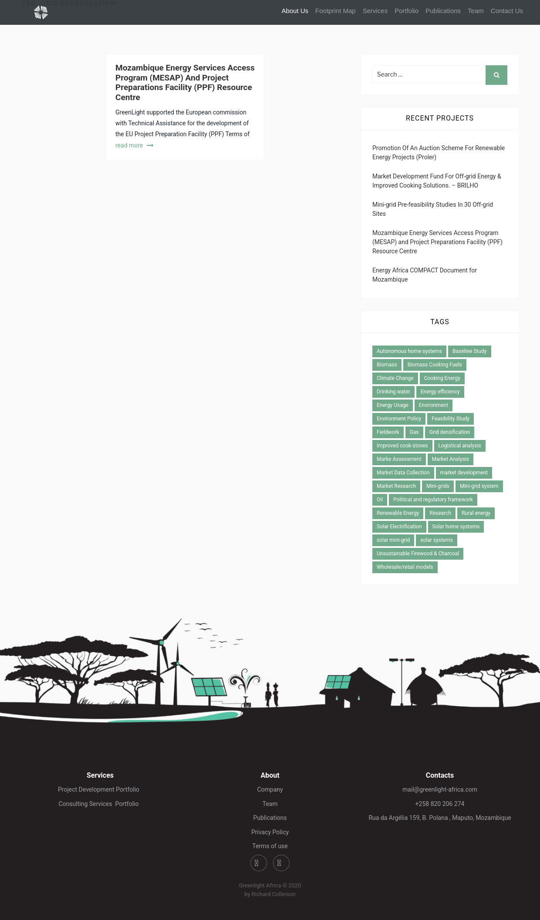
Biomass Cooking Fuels (435, 365)
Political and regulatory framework (433, 500)
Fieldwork (388, 432)
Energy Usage (392, 405)
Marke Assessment (399, 459)
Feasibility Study (450, 419)
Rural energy (476, 513)
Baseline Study (469, 351)
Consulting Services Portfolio (100, 803)
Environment (433, 405)
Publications (443, 10)
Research (440, 513)
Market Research (396, 486)
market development (464, 473)
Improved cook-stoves (402, 446)
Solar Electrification (399, 527)
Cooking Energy (442, 378)
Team (476, 10)
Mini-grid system (479, 486)
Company (270, 789)
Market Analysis (450, 459)
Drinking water (393, 392)
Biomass (387, 365)
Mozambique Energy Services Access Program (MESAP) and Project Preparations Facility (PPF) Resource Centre (185, 82)
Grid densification (449, 432)
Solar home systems (456, 527)
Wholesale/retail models (405, 567)
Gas (414, 432)
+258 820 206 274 (440, 803)
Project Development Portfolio (100, 789)
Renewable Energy (398, 513)
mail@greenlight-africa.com (439, 789)
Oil (380, 500)
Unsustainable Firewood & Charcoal (418, 554)
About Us (294, 10)
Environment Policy (399, 419)
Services (375, 10)
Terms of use (270, 846)
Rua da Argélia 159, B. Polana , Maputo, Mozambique (439, 817)
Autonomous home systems (409, 351)
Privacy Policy (270, 832)
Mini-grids (437, 486)
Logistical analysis (460, 446)
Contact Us (507, 10)
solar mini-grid (393, 540)
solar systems (436, 540)
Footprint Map (335, 10)
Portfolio (406, 10)
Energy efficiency (440, 392)
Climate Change (395, 378)
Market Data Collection (403, 473)
